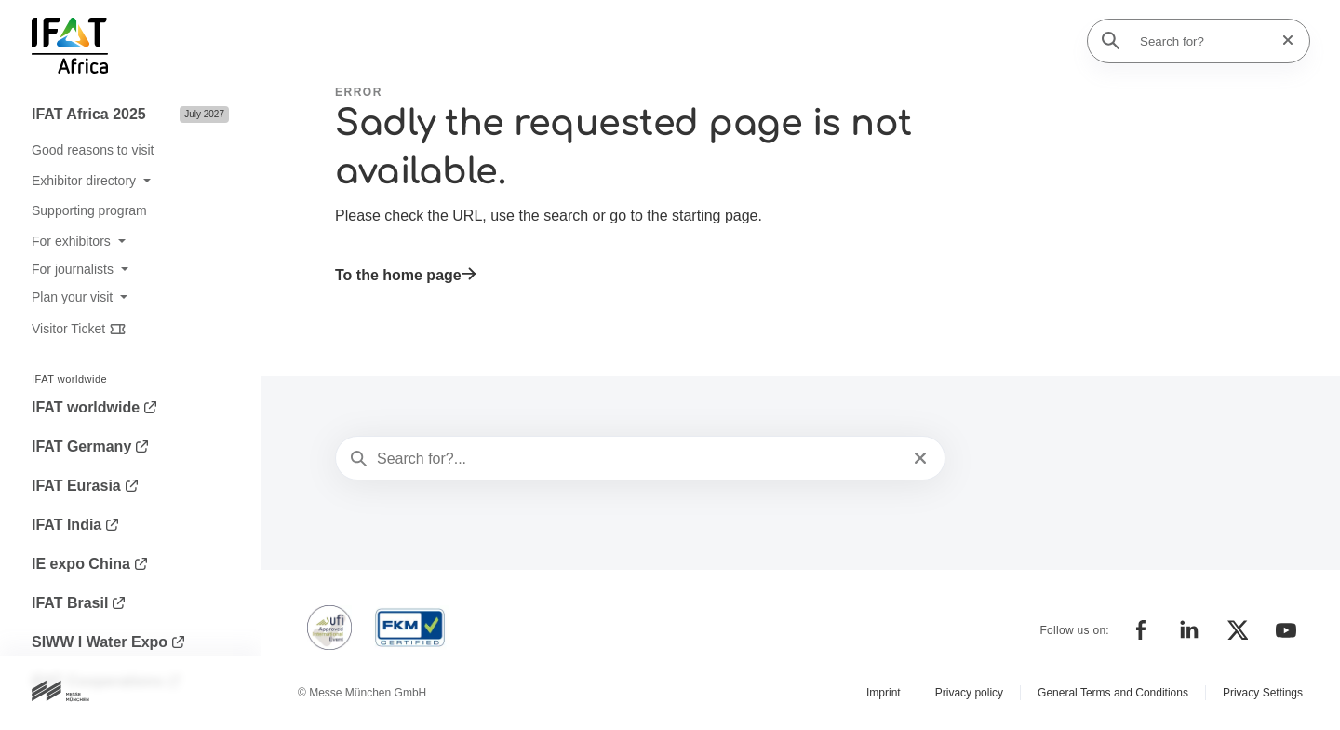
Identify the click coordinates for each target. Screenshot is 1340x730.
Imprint (883, 692)
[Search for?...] (638, 459)
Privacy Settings (1263, 692)
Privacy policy (969, 692)
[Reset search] (1282, 40)
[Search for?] (1204, 41)
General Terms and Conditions (1113, 692)
